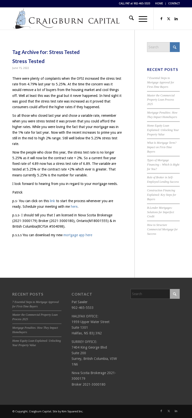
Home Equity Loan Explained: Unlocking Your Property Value (163, 130)
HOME (159, 3)
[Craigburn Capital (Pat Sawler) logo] (66, 19)
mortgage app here (77, 235)
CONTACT (174, 3)
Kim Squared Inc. (72, 411)
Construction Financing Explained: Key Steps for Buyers (161, 195)
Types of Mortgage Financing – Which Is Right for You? (163, 164)
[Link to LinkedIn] (176, 18)
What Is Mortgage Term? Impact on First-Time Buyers (161, 147)
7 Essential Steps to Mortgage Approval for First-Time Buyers (160, 82)
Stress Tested (28, 61)
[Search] (129, 19)
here (74, 207)
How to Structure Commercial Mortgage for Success (162, 229)
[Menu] (140, 19)
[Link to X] (168, 18)
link (52, 201)
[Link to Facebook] (161, 18)
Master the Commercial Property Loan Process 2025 (161, 100)
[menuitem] (159, 3)
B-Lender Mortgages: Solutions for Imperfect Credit (160, 212)
